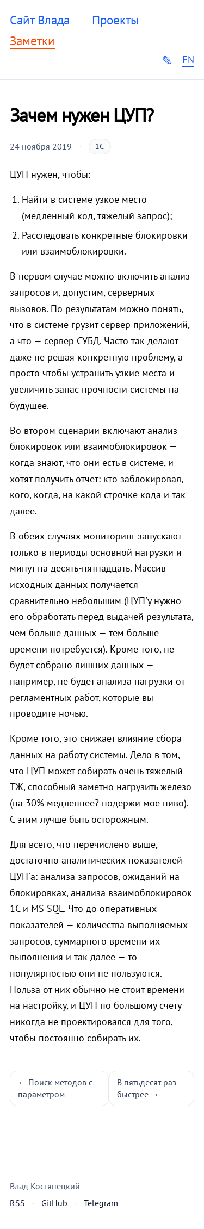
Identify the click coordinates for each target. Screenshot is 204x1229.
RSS (17, 1202)
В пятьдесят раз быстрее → (146, 1088)
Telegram (101, 1202)
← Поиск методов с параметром (55, 1088)
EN (188, 60)
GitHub (54, 1202)
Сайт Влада (40, 20)
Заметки (32, 40)
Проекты (115, 20)
